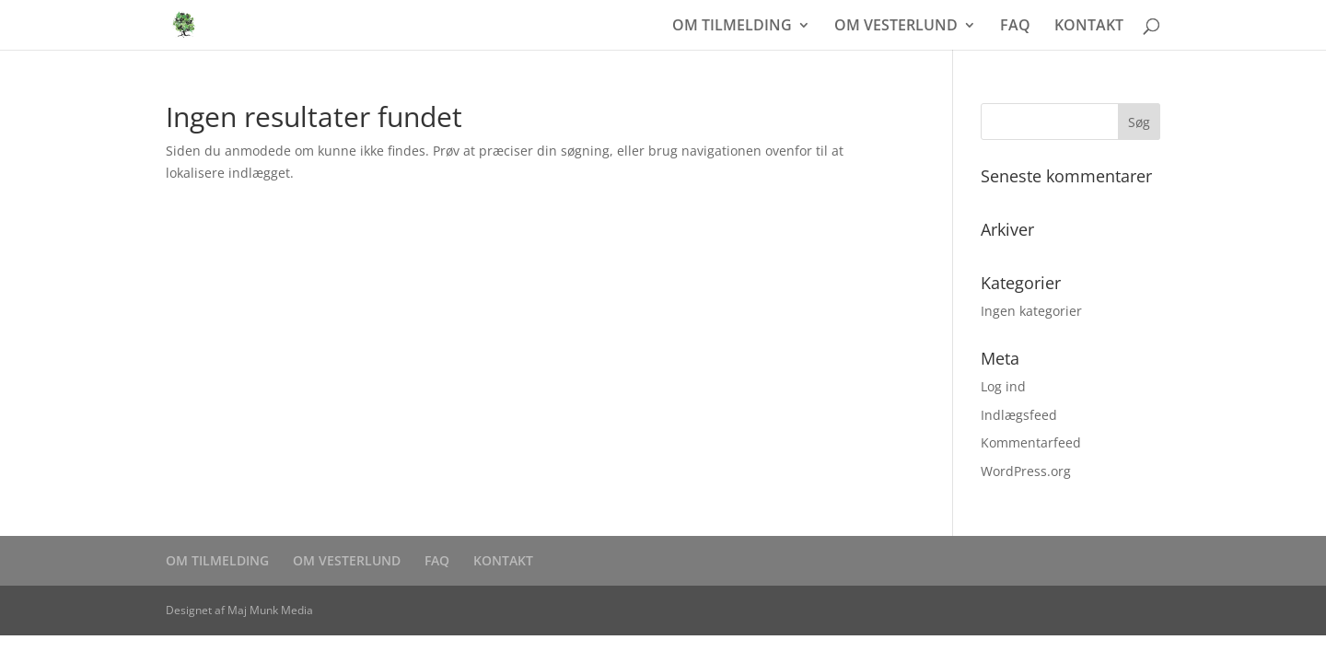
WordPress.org (1026, 471)
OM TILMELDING (732, 26)
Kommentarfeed (1031, 442)
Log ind (1003, 386)
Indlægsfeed (1019, 415)
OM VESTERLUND (896, 26)
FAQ (1015, 26)
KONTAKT (1088, 26)
